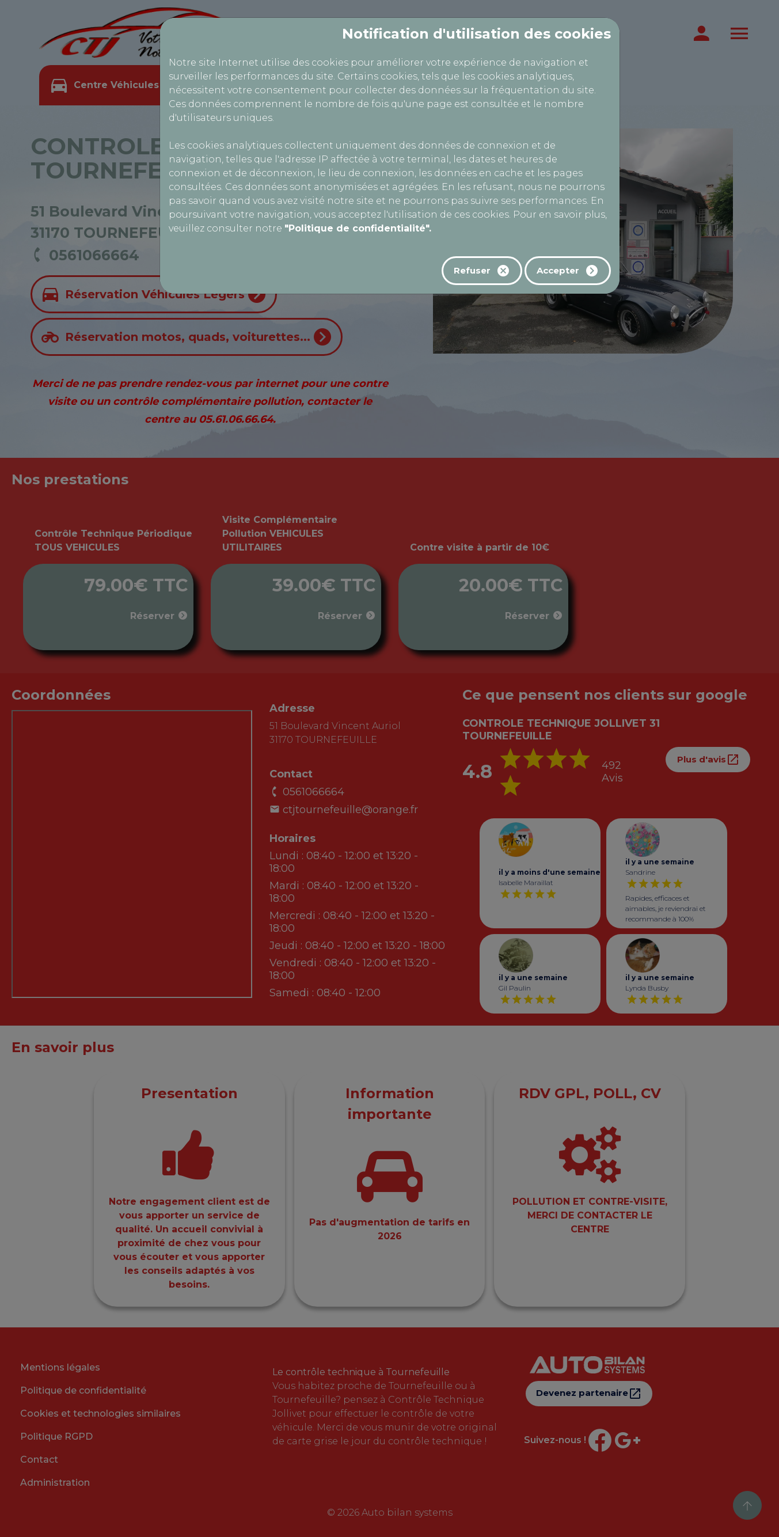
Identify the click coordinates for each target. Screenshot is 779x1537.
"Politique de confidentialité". (357, 228)
